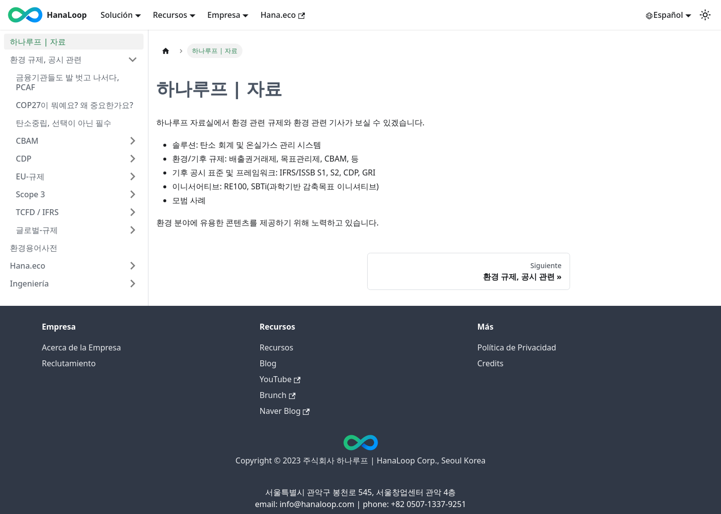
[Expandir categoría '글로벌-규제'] (133, 230)
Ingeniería (29, 283)
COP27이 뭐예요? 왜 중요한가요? (74, 105)
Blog (268, 363)
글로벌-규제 (37, 230)
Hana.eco (282, 14)
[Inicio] (165, 51)
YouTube (280, 379)
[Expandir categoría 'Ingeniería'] (133, 283)
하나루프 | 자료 (38, 41)
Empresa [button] (223, 14)
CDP (24, 158)
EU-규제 (30, 176)
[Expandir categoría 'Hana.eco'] (133, 266)
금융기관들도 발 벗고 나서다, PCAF (67, 82)
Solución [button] (116, 14)
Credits (491, 363)
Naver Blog (285, 410)
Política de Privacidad (517, 347)
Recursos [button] (170, 14)
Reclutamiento (69, 363)
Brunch (278, 395)
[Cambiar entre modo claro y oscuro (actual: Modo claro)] (705, 15)
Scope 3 (30, 194)
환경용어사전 (33, 247)
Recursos (276, 347)
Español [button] (664, 14)
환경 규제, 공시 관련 (46, 59)
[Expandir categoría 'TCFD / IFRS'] (133, 212)
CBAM (27, 140)
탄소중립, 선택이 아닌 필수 (63, 122)
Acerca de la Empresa (81, 347)
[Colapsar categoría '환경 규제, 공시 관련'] (133, 59)
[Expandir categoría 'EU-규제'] (133, 176)
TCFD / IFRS (37, 212)
